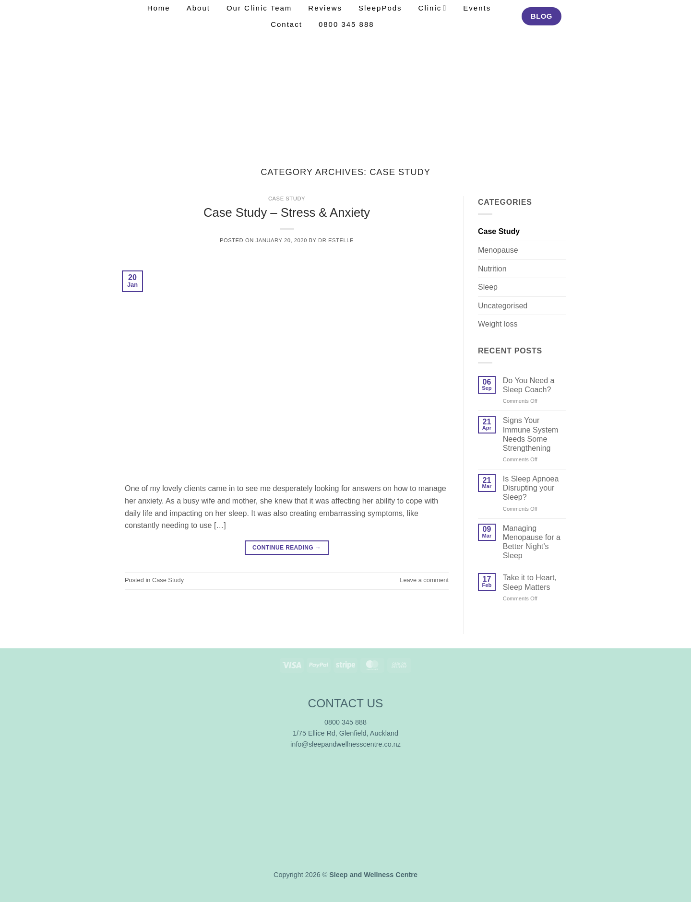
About (198, 8)
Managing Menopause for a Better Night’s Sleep (531, 542)
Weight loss (497, 324)
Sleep (488, 287)
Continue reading (286, 547)
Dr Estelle (336, 240)
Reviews (325, 8)
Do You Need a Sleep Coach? (529, 385)
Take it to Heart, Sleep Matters (530, 582)
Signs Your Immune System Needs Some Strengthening (531, 434)
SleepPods (380, 8)
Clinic (432, 7)
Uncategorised (502, 306)
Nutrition (492, 269)
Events (477, 8)
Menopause (498, 250)
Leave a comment (424, 580)
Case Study (286, 198)
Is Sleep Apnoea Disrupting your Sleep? (531, 488)
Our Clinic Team (259, 8)
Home (158, 8)
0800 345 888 (346, 24)
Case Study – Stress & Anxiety (286, 212)
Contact (286, 24)
